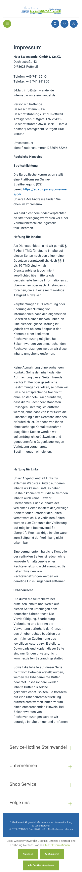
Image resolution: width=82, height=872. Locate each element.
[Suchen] (54, 24)
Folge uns (20, 803)
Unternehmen (23, 766)
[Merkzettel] (63, 24)
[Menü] (7, 24)
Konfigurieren (52, 854)
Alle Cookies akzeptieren (41, 865)
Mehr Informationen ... (58, 845)
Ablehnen (28, 854)
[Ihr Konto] (73, 24)
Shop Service (23, 785)
